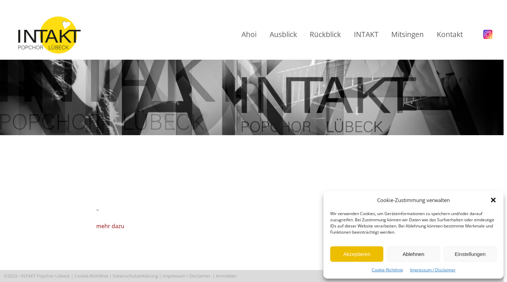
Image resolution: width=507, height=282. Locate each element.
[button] (493, 200)
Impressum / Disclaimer (433, 270)
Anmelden (227, 276)
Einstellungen (470, 254)
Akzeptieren (356, 254)
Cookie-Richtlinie (387, 270)
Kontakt (450, 34)
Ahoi (249, 34)
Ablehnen (413, 254)
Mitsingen (407, 34)
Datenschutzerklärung (135, 276)
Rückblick (325, 34)
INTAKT (366, 34)
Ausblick (283, 34)
